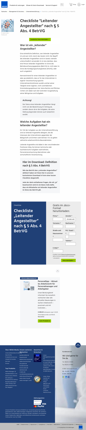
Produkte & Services (11, 357)
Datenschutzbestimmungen (68, 255)
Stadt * (72, 232)
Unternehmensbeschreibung (12, 353)
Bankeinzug (37, 401)
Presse (7, 363)
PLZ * (67, 233)
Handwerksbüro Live (11, 374)
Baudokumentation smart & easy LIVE (10, 382)
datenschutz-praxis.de (26, 359)
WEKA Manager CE (10, 371)
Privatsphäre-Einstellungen (66, 427)
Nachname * (71, 225)
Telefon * (71, 242)
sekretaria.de (23, 370)
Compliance (42, 425)
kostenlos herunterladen (40, 39)
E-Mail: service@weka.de (69, 369)
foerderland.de (24, 366)
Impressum (33, 425)
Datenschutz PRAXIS (11, 376)
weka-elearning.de (25, 378)
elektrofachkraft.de (25, 361)
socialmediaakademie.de (26, 374)
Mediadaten (79, 425)
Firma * (58, 218)
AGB (18, 425)
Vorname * (58, 225)
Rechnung (37, 403)
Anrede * (71, 218)
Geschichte (8, 355)
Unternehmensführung (33, 12)
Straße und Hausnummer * (58, 235)
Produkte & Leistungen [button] (17, 6)
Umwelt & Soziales (10, 359)
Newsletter (57, 425)
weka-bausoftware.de (26, 376)
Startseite (4, 12)
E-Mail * (58, 250)
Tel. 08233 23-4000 (67, 362)
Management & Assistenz (16, 12)
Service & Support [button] (51, 6)
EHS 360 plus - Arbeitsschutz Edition (11, 379)
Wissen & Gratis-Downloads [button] (35, 6)
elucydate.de (23, 364)
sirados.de (22, 372)
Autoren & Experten (68, 425)
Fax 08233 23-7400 (67, 365)
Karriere (7, 361)
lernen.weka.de (24, 368)
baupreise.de (23, 357)
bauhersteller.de (24, 355)
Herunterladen (68, 260)
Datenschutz (24, 425)
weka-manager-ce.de (26, 380)
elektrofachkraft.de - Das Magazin (11, 386)
